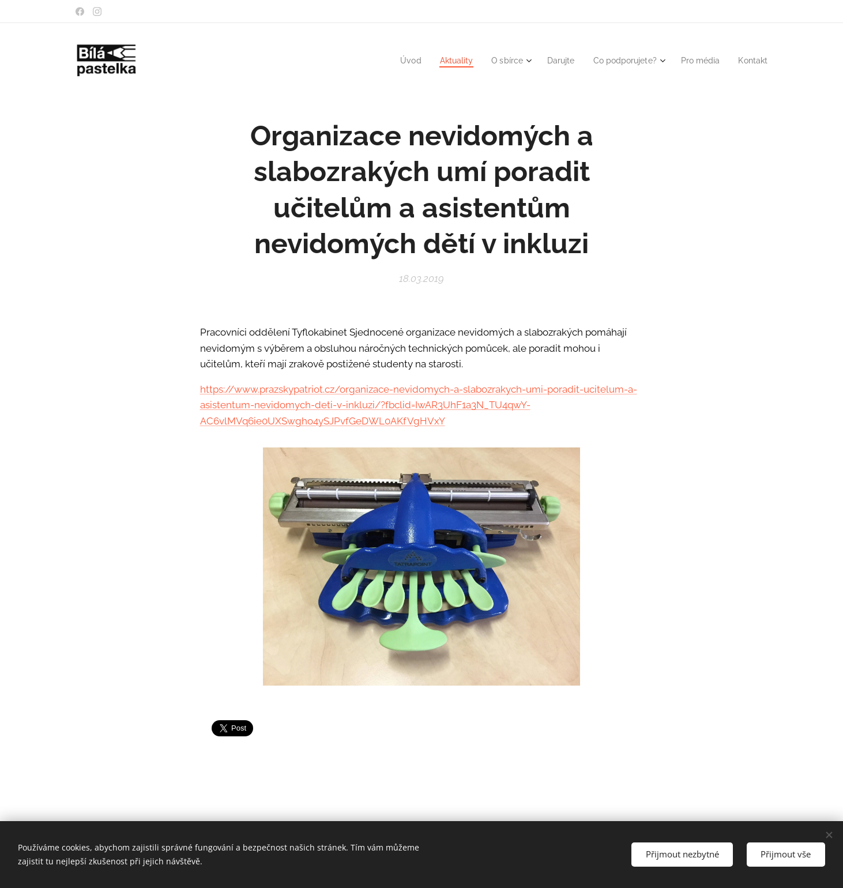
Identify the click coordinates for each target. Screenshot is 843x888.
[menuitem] (394, 60)
